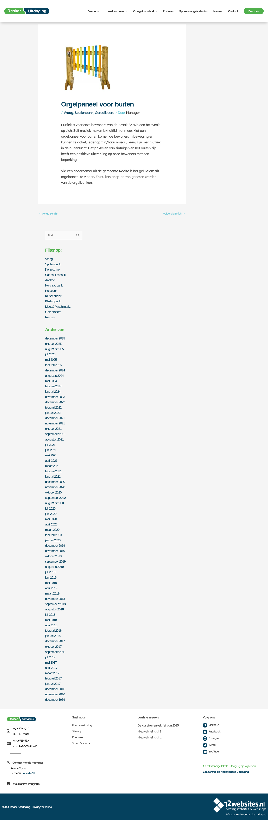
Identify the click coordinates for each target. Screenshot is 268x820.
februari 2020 (54, 535)
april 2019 (51, 588)
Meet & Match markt (59, 307)
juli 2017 (50, 657)
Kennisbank (53, 270)
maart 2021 (53, 466)
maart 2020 (53, 530)
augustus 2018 (55, 609)
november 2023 (56, 397)
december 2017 (56, 641)
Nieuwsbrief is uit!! (149, 731)
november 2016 (56, 694)
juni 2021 (51, 450)
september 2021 (56, 434)
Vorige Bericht (49, 214)
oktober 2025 (54, 344)
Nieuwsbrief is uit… (149, 737)
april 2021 (51, 461)
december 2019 (56, 546)
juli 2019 (50, 572)
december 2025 (56, 339)
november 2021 (56, 424)
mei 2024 (51, 381)
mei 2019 (51, 583)
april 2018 (51, 625)
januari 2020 (53, 540)
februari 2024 (54, 387)
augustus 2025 (55, 349)
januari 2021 (53, 477)
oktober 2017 (54, 646)
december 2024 (56, 371)
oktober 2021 (54, 429)
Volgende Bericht (172, 214)
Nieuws (217, 11)
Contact (233, 11)
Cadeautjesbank (56, 275)
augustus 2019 (55, 567)
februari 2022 (54, 408)
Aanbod (50, 281)
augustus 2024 (55, 376)
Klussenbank (54, 297)
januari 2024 (53, 392)
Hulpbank (51, 291)
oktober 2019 (54, 556)
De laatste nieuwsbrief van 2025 (158, 725)
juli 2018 (50, 614)
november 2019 (56, 551)
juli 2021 (50, 445)
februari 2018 (54, 630)
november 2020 (56, 487)
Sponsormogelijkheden (193, 11)
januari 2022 (53, 413)
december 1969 (56, 699)
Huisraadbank (54, 286)
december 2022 (56, 402)
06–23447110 (29, 773)
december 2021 (56, 418)
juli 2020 (50, 508)
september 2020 (56, 498)
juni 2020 (51, 514)
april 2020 (51, 524)
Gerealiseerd (104, 112)
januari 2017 (53, 683)
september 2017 (56, 652)
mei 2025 (51, 360)
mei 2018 (51, 620)
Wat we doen (117, 11)
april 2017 (51, 667)
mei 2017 (51, 662)
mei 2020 (51, 519)
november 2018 (56, 599)
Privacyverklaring (82, 725)
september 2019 (56, 561)
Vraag (68, 112)
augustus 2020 (55, 503)
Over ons (95, 11)
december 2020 (56, 482)
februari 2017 (54, 678)
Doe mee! (77, 737)
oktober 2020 (54, 493)
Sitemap (77, 731)
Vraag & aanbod (145, 11)
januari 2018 (53, 636)
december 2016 (56, 689)
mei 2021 (51, 455)
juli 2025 (50, 355)
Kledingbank (53, 302)
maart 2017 (53, 673)
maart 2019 (53, 593)
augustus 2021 (55, 440)
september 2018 (56, 604)
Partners (168, 11)
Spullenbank (84, 112)
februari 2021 (54, 471)
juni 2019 (51, 577)
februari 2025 (54, 365)
